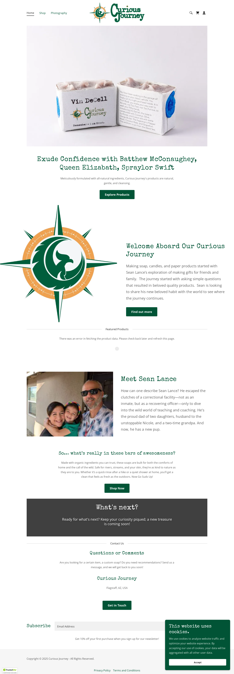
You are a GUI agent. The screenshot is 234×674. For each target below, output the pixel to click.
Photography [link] (59, 13)
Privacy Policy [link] (102, 670)
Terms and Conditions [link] (126, 670)
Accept (198, 662)
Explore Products (117, 195)
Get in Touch (117, 605)
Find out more (141, 312)
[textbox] (118, 626)
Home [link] (30, 13)
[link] (117, 12)
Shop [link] (42, 13)
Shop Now (117, 488)
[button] (204, 13)
